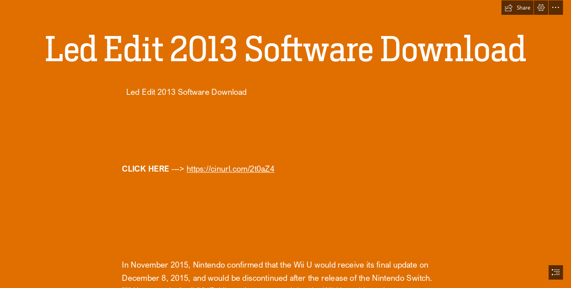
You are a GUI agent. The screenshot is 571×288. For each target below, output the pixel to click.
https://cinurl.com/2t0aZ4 (230, 169)
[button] (517, 7)
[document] (285, 144)
